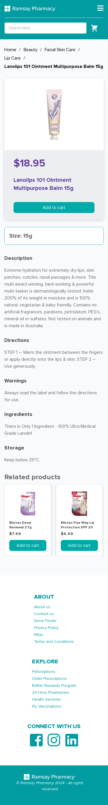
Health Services (46, 699)
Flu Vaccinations (46, 706)
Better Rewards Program (54, 685)
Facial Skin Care (60, 50)
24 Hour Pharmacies (50, 692)
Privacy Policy (46, 627)
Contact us (44, 613)
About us (42, 606)
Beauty (30, 50)
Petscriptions (43, 671)
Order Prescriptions (49, 678)
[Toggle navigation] (100, 8)
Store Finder (45, 620)
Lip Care (12, 58)
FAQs (38, 634)
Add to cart (54, 207)
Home (10, 50)
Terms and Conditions (54, 641)
